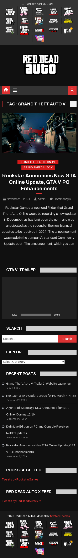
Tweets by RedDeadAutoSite (21, 501)
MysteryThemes (60, 516)
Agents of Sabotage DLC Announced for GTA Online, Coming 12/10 (37, 411)
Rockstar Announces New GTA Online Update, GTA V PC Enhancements (39, 182)
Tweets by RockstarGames (20, 479)
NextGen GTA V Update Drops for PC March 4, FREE (41, 395)
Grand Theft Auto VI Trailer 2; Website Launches (38, 383)
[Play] (7, 315)
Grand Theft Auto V (38, 167)
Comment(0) (62, 199)
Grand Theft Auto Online (38, 162)
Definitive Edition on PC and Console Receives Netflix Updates (37, 430)
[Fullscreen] (71, 315)
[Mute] (64, 315)
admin (42, 199)
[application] (39, 298)
